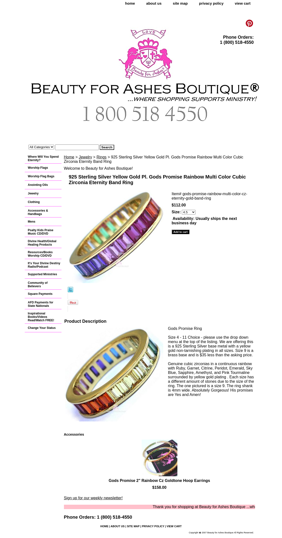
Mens (32, 221)
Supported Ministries (42, 274)
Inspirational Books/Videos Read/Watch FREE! (41, 317)
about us (154, 3)
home (130, 3)
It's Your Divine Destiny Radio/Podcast (44, 265)
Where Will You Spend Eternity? (43, 158)
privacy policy (211, 3)
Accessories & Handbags (38, 212)
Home (69, 157)
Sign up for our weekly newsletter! (93, 498)
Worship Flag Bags (41, 176)
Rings (102, 157)
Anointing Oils (38, 185)
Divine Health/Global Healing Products (42, 242)
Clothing (34, 202)
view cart (242, 3)
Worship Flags (38, 167)
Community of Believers (38, 284)
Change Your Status (42, 328)
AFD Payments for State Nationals (40, 304)
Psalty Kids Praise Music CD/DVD (40, 231)
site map (180, 3)
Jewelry (85, 157)
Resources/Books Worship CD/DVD (40, 254)
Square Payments (40, 294)
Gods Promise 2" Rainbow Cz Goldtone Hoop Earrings (159, 480)
